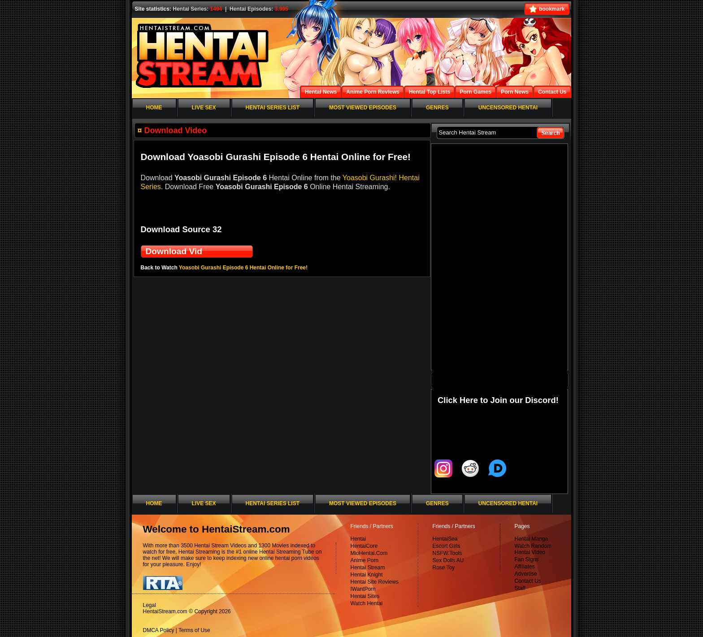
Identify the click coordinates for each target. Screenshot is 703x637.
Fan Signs (527, 559)
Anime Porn (365, 560)
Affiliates (525, 566)
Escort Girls (446, 546)
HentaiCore (364, 546)
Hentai (358, 539)
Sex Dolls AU (448, 560)
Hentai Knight (367, 575)
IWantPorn (363, 589)
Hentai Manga (531, 539)
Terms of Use (194, 630)
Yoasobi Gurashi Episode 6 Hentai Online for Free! (243, 267)
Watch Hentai (367, 603)
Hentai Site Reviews (375, 582)
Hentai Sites (365, 596)
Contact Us (528, 581)
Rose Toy (444, 567)
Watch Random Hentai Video (533, 549)
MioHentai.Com (369, 553)
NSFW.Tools (447, 553)
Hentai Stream (368, 567)
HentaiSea (445, 539)
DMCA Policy (158, 630)
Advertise (526, 574)
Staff (520, 588)
